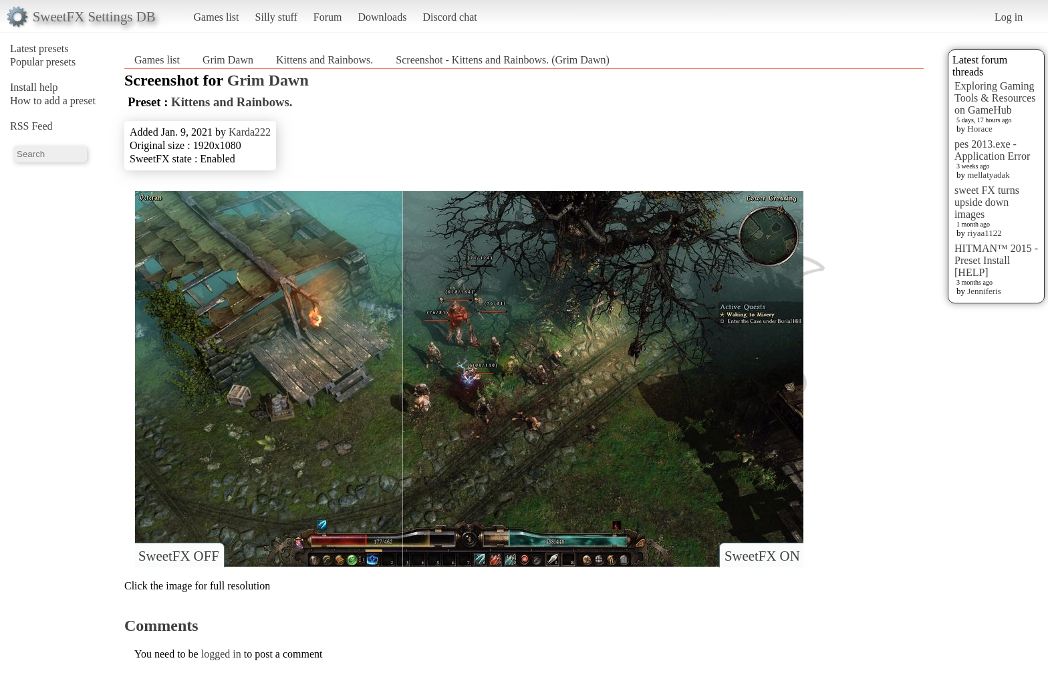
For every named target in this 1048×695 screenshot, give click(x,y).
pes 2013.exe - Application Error (992, 150)
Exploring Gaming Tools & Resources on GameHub (995, 98)
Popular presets (43, 61)
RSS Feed (31, 126)
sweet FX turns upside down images (986, 202)
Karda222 (250, 132)
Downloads (382, 17)
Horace (980, 129)
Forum (327, 17)
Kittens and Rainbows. (324, 59)
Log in (1009, 17)
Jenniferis (984, 291)
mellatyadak (988, 175)
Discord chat (449, 17)
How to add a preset (53, 100)
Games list (216, 17)
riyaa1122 (984, 233)
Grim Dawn (228, 59)
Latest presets (39, 48)
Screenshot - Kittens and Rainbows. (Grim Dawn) (503, 59)
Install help (34, 87)
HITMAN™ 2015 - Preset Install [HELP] (996, 260)
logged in (221, 654)
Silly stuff (276, 17)
